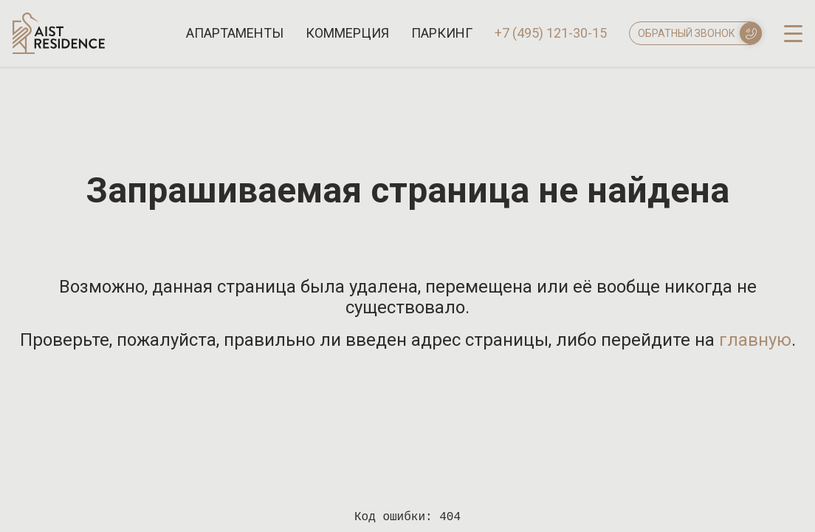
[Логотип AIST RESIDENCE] (59, 50)
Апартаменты (234, 33)
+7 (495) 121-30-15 (551, 33)
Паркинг (441, 33)
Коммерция (347, 33)
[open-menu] (793, 32)
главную (755, 340)
